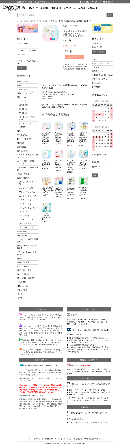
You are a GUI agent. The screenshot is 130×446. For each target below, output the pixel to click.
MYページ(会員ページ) (100, 63)
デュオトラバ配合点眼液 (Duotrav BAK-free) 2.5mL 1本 (59, 190)
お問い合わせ (69, 8)
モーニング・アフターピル (27, 118)
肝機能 (19, 258)
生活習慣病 (21, 282)
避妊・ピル (21, 97)
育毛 (19, 131)
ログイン (96, 2)
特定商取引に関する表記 (83, 439)
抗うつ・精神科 (23, 274)
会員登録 (84, 2)
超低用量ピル (24, 105)
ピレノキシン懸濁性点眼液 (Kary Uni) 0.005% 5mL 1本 (71, 165)
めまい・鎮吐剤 (23, 266)
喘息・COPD (22, 235)
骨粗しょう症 (22, 286)
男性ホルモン (22, 135)
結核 (19, 85)
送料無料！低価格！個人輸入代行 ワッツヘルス (37, 2)
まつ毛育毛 (21, 127)
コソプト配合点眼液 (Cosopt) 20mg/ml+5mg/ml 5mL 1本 (48, 189)
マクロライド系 (25, 224)
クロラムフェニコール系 (27, 183)
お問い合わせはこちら (75, 419)
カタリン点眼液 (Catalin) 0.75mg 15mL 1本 (58, 164)
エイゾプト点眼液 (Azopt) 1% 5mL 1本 (83, 163)
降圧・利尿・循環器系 (25, 278)
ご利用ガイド (56, 8)
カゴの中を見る (99, 52)
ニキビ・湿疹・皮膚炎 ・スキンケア (27, 162)
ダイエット (21, 294)
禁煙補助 (20, 143)
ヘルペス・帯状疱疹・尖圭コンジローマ (27, 156)
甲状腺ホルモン (23, 82)
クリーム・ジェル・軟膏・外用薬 (27, 253)
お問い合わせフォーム (79, 413)
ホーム (94, 59)
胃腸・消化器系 (23, 262)
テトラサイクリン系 (27, 208)
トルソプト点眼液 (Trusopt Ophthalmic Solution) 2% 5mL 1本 (83, 137)
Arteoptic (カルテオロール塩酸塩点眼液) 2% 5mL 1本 (83, 191)
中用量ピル (23, 113)
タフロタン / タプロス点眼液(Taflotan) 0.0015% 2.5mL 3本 (58, 136)
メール (90, 413)
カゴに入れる (74, 57)
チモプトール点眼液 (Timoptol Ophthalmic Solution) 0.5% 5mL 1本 (71, 137)
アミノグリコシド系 (27, 192)
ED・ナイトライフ (24, 139)
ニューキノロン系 (26, 220)
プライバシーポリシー (100, 79)
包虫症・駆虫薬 (23, 174)
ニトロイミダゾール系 (27, 196)
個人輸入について (99, 71)
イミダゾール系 (25, 204)
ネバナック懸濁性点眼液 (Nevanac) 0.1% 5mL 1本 (71, 191)
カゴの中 (108, 2)
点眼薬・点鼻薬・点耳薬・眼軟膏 (27, 247)
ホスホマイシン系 (26, 188)
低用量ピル (23, 109)
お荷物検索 (92, 8)
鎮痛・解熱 (21, 231)
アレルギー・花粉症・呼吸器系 (27, 240)
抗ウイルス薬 (22, 151)
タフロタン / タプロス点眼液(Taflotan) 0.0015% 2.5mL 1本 (46, 136)
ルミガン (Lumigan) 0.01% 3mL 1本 (46, 163)
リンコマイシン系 (26, 227)
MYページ (33, 8)
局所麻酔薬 (21, 147)
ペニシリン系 (24, 216)
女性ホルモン (22, 89)
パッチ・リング (25, 123)
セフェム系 (23, 212)
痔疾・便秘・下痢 (24, 270)
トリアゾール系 (25, 200)
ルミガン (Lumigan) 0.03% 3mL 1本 (46, 216)
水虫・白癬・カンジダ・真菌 (27, 168)
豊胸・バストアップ (25, 93)
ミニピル (22, 101)
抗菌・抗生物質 (23, 178)
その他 (19, 298)
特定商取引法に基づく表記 (102, 75)
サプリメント (22, 290)
